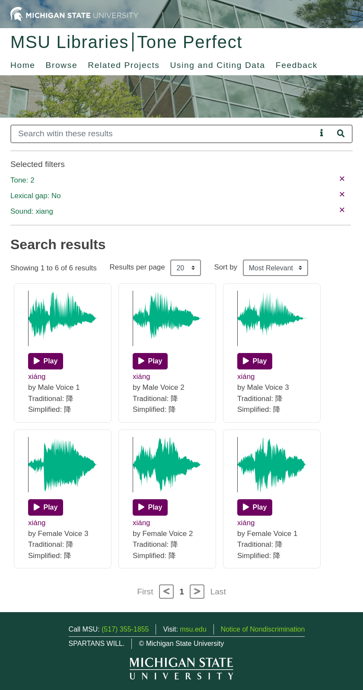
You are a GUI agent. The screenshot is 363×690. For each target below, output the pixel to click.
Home (22, 65)
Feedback (297, 65)
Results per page (137, 267)
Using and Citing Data (217, 65)
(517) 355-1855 (125, 629)
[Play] (45, 361)
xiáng (37, 376)
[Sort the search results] (275, 268)
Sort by (225, 267)
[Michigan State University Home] (74, 14)
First (145, 591)
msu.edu (193, 629)
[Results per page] (185, 268)
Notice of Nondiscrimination (263, 629)
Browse (62, 65)
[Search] (163, 134)
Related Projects (123, 65)
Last (218, 591)
